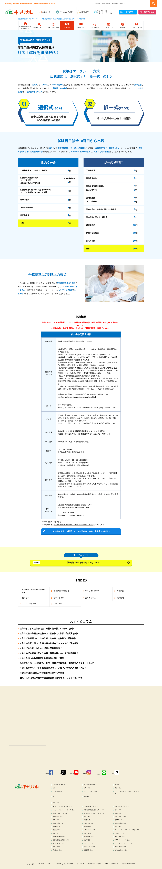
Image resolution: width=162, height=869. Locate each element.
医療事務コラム (90, 833)
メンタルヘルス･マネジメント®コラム (65, 814)
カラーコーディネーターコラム (126, 858)
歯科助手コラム (59, 837)
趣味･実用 (88, 799)
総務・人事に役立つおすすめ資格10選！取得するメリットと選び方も (51, 679)
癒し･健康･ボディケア (92, 785)
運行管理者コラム (90, 850)
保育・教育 (88, 789)
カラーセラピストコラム (93, 809)
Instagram (86, 774)
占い (55, 799)
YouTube (70, 774)
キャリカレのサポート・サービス (104, 12)
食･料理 (118, 785)
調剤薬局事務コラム (122, 833)
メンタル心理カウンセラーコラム (65, 809)
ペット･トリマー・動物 (93, 793)
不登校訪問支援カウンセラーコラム (96, 814)
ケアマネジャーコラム (92, 840)
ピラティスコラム (59, 825)
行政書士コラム (121, 846)
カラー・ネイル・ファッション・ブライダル (127, 794)
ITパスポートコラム (60, 858)
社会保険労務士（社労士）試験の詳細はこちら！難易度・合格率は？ (82, 531)
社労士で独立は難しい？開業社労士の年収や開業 (42, 674)
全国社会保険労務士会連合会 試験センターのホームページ (73, 525)
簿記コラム (57, 846)
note (118, 774)
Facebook (40, 774)
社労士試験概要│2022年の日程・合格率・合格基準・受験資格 (48, 639)
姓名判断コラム (90, 865)
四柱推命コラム (59, 865)
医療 (55, 789)
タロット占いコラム (91, 862)
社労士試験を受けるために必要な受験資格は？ (41, 649)
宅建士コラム (89, 846)
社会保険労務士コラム (61, 850)
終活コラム (119, 837)
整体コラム (119, 813)
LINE (102, 774)
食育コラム (57, 829)
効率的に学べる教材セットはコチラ (66, 563)
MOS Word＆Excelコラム (124, 854)
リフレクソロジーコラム (62, 819)
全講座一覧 (46, 12)
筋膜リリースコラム (122, 825)
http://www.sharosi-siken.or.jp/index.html (73, 507)
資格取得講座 (46, 19)
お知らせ (97, 3)
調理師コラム (89, 829)
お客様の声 (84, 12)
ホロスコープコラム (122, 862)
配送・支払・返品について (119, 3)
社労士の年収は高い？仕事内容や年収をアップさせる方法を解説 (49, 644)
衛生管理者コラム (90, 854)
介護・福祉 (119, 789)
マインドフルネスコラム (124, 809)
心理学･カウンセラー (61, 785)
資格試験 (82, 19)
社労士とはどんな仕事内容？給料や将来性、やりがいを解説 (47, 629)
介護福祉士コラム (59, 840)
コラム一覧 (57, 805)
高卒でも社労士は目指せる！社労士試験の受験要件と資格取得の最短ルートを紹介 (57, 664)
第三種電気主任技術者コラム (64, 854)
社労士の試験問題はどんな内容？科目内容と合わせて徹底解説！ (49, 654)
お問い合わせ (106, 3)
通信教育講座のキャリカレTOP (28, 19)
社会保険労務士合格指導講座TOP (64, 19)
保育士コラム (89, 837)
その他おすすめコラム (123, 865)
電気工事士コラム (121, 850)
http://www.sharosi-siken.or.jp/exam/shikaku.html (77, 397)
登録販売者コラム (59, 833)
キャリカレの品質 (66, 12)
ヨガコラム (119, 819)
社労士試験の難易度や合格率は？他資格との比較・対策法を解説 (49, 634)
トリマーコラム (90, 858)
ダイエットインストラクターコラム (96, 820)
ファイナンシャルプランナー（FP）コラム (126, 841)
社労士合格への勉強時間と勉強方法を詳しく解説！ (43, 659)
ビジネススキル (59, 793)
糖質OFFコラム (121, 829)
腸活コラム (88, 825)
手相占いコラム (59, 862)
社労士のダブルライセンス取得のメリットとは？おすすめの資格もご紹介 (53, 669)
